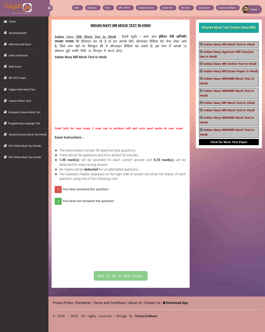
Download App (176, 303)
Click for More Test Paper (229, 146)
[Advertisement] (121, 97)
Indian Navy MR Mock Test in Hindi (229, 44)
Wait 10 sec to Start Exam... (121, 276)
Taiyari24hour (147, 316)
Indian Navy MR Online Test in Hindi (230, 63)
